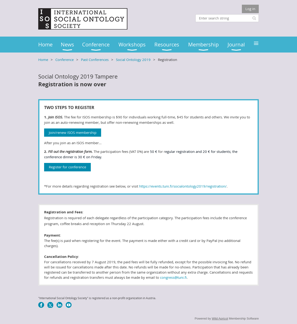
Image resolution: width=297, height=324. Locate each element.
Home (43, 59)
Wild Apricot (220, 318)
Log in (250, 8)
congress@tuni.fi (173, 277)
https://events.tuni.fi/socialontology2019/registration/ (183, 186)
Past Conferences (95, 59)
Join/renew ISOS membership (72, 132)
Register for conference (67, 167)
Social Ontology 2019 (133, 59)
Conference (64, 59)
